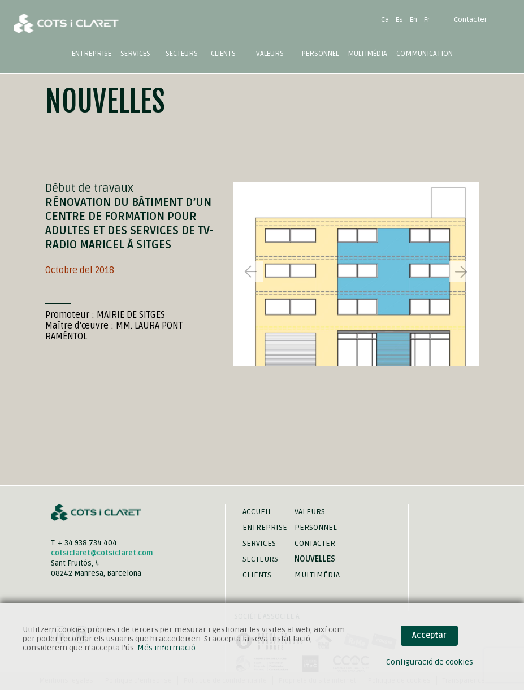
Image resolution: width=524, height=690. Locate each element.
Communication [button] (424, 53)
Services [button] (135, 53)
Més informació (166, 648)
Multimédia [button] (367, 53)
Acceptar (429, 635)
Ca (385, 19)
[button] (461, 271)
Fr (427, 19)
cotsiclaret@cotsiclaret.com (102, 553)
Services (259, 543)
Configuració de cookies (429, 662)
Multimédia (317, 575)
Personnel (320, 53)
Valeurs (270, 53)
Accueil (257, 511)
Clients (223, 53)
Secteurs (260, 559)
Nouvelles (315, 559)
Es (399, 19)
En (413, 19)
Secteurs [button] (182, 53)
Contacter (470, 19)
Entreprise (91, 53)
